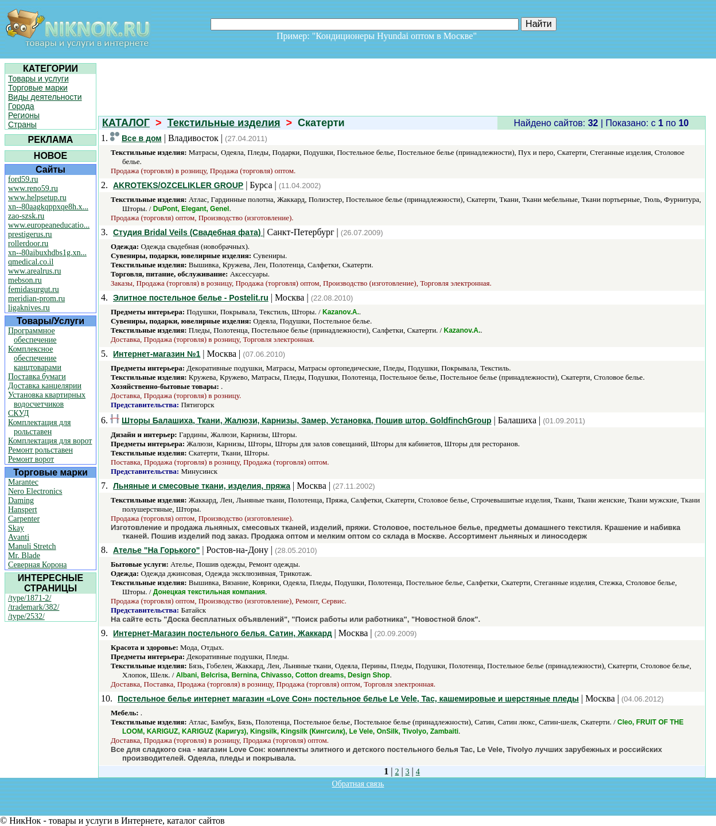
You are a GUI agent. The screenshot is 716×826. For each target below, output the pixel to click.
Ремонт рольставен (40, 450)
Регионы (24, 115)
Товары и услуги (38, 78)
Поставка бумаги (37, 376)
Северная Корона (37, 564)
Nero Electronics (35, 491)
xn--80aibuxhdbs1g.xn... (47, 252)
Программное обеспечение (32, 335)
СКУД (18, 413)
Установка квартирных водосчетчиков (46, 399)
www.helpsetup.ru (37, 197)
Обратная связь (358, 784)
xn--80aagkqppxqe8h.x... (48, 206)
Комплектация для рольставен (39, 427)
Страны (22, 124)
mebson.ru (25, 280)
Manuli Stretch (32, 546)
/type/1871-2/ (29, 598)
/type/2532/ (26, 616)
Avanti (18, 537)
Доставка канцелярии (44, 385)
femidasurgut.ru (33, 289)
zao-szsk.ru (26, 216)
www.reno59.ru (33, 188)
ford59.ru (23, 179)
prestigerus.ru (30, 234)
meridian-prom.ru (36, 298)
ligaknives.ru (29, 307)
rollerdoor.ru (28, 243)
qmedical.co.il (30, 262)
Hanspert (22, 509)
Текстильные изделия (224, 122)
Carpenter (24, 519)
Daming (21, 500)
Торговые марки (38, 87)
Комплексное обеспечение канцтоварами (34, 358)
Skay (16, 528)
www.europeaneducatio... (49, 225)
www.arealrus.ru (34, 271)
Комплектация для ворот (50, 441)
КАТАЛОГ (126, 122)
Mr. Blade (24, 555)
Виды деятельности (45, 97)
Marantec (23, 482)
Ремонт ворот (31, 459)
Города (21, 106)
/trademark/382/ (33, 607)
